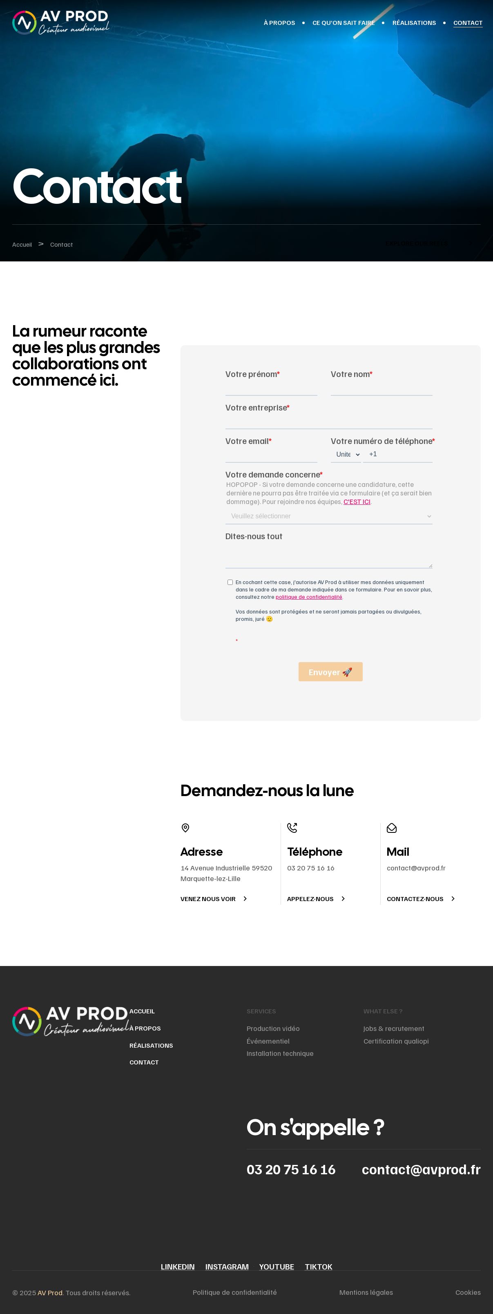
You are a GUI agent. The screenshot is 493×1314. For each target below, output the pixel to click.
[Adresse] (185, 828)
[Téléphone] (292, 828)
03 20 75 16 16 (291, 1169)
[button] (427, 243)
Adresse (202, 851)
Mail (398, 851)
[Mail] (392, 828)
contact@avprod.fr (421, 1169)
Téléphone (315, 851)
